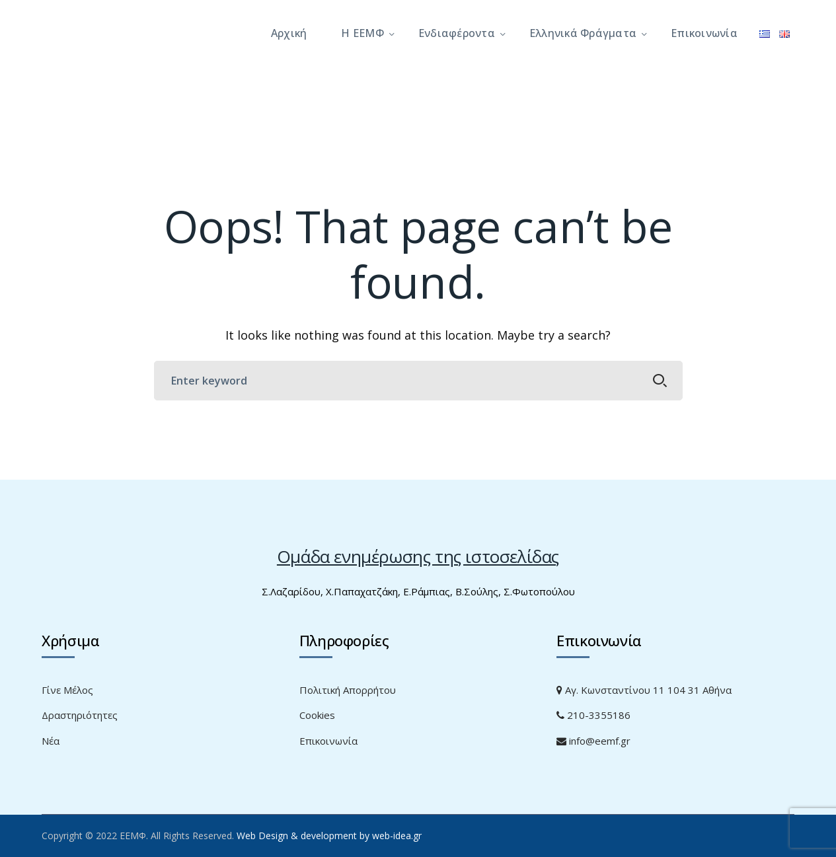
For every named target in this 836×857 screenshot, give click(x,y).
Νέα (50, 740)
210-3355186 (593, 715)
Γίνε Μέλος (67, 689)
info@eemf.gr (593, 740)
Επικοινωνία (328, 740)
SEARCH (660, 380)
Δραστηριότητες (80, 715)
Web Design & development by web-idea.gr (329, 835)
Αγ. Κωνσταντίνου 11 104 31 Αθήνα (644, 689)
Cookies (317, 715)
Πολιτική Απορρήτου (347, 689)
